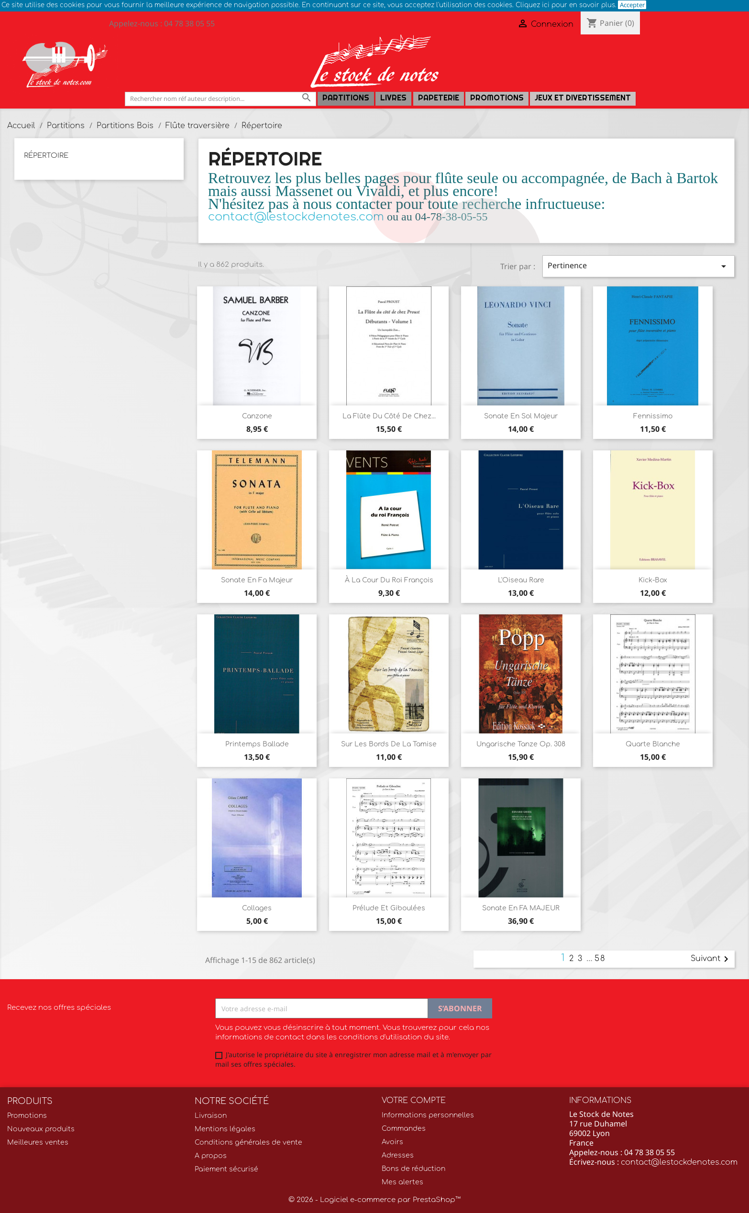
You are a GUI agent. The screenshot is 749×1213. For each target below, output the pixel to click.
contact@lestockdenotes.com (679, 1162)
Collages (257, 908)
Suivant (711, 959)
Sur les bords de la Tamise (389, 744)
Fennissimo (652, 416)
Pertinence (638, 266)
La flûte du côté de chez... (389, 416)
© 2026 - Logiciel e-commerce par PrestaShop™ (374, 1200)
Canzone (257, 416)
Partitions (345, 98)
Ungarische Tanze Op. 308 (520, 744)
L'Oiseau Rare (521, 580)
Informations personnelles (428, 1115)
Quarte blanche (653, 744)
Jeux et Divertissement (583, 98)
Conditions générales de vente (248, 1142)
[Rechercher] (220, 99)
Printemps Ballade (257, 744)
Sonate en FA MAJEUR (521, 908)
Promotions (497, 98)
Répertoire (46, 156)
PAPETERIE (438, 98)
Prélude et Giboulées (388, 908)
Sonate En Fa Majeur (257, 580)
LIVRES (393, 98)
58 (600, 958)
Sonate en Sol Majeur (521, 416)
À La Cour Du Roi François (389, 580)
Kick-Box (653, 580)
